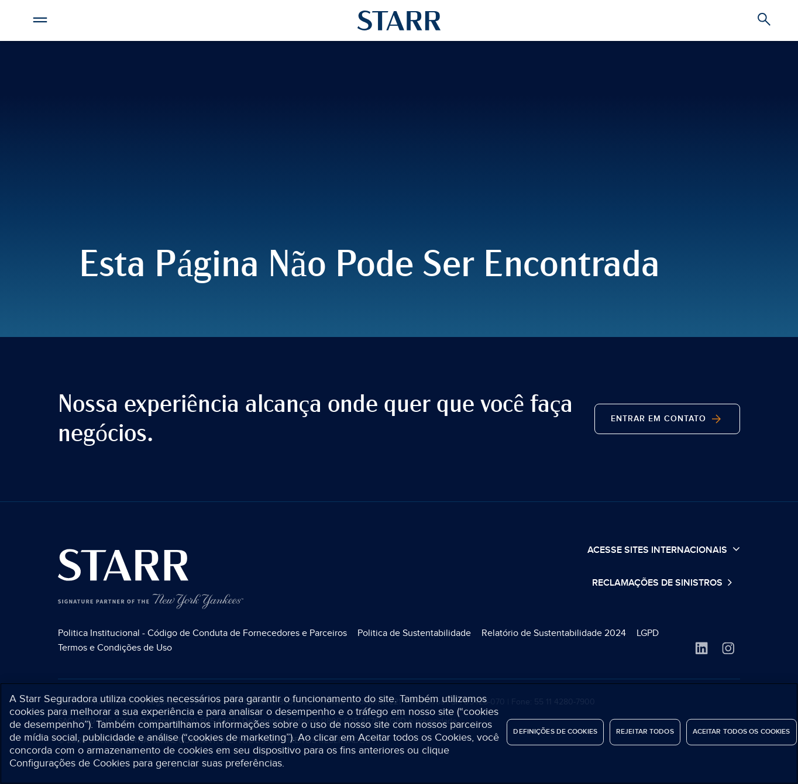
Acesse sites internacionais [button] (663, 549)
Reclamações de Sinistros (658, 583)
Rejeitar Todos (645, 731)
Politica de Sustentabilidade (414, 633)
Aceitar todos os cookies (741, 731)
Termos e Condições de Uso (115, 648)
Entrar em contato (667, 419)
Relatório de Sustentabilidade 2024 (553, 633)
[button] (40, 18)
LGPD (648, 633)
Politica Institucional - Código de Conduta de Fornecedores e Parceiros (202, 633)
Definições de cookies (555, 731)
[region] (399, 733)
